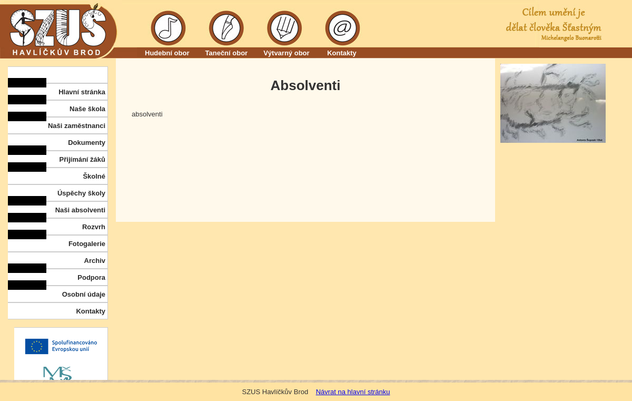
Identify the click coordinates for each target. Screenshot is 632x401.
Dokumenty (86, 142)
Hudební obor (167, 53)
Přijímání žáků (82, 159)
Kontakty (342, 53)
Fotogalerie (86, 244)
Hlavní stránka (81, 92)
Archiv (94, 261)
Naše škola (87, 109)
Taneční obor (226, 53)
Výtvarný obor (286, 53)
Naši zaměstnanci (76, 126)
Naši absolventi (80, 210)
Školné (94, 176)
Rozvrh (93, 227)
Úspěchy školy (81, 193)
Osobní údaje (83, 294)
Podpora (91, 277)
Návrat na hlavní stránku (353, 392)
